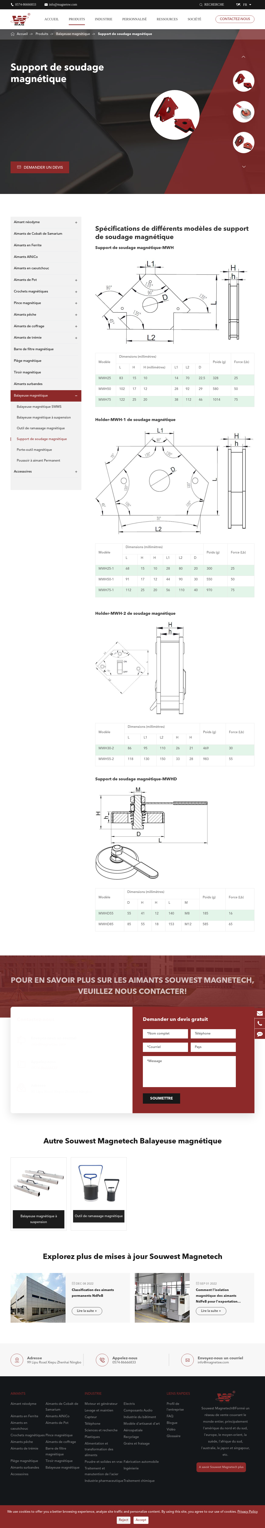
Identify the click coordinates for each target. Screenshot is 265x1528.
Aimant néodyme (27, 222)
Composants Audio (138, 1410)
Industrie (103, 19)
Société (194, 19)
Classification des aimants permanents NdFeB (89, 1293)
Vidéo (171, 1429)
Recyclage (131, 1437)
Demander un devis (40, 167)
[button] (244, 57)
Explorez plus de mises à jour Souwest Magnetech (132, 1260)
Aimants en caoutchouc (31, 268)
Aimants (18, 1394)
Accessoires (23, 471)
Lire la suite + (83, 1311)
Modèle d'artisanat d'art (142, 1424)
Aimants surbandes (28, 384)
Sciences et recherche (101, 1430)
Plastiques (92, 1437)
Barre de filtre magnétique (34, 349)
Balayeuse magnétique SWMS (39, 407)
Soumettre (164, 1098)
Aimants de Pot (25, 280)
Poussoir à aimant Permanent (38, 460)
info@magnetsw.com (63, 4)
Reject (123, 1520)
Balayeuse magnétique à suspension (44, 417)
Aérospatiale (133, 1430)
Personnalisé (134, 19)
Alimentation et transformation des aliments (99, 1449)
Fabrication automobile (141, 1462)
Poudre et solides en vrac (104, 1462)
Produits (77, 19)
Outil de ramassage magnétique (41, 428)
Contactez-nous (235, 19)
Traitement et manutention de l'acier (101, 1471)
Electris (129, 1404)
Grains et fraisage (137, 1443)
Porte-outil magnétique (34, 450)
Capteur (91, 1417)
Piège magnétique (27, 361)
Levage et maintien (99, 1410)
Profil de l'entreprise (175, 1406)
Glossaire (174, 1436)
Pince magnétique (27, 303)
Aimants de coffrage (29, 326)
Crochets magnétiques (31, 291)
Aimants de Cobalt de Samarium (38, 234)
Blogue (172, 1423)
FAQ (170, 1416)
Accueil (52, 19)
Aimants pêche (25, 314)
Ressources (167, 19)
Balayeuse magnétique (73, 34)
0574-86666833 (25, 4)
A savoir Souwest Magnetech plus (221, 1467)
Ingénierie (131, 1468)
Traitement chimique (139, 1481)
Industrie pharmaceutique (104, 1481)
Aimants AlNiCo (26, 257)
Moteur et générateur (101, 1404)
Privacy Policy (247, 1512)
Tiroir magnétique (27, 372)
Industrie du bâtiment (140, 1417)
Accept (141, 1520)
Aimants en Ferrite (28, 245)
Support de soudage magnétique (125, 34)
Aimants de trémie (28, 337)
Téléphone (92, 1424)
